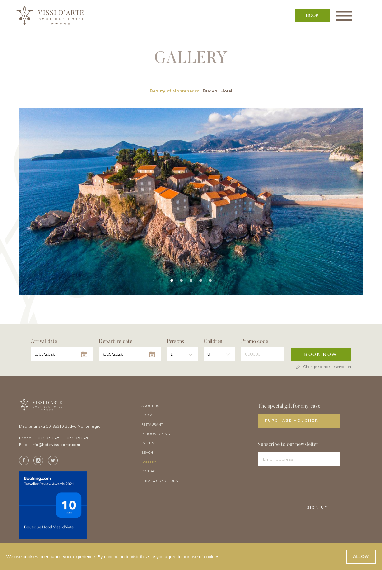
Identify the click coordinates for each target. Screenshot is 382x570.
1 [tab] (171, 281)
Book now (321, 355)
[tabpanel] (191, 202)
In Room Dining (155, 435)
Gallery (148, 463)
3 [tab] (191, 281)
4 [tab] (200, 281)
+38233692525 (46, 438)
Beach (147, 453)
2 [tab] (181, 281)
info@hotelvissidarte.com (55, 445)
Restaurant (152, 425)
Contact (149, 472)
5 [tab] (210, 281)
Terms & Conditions (159, 482)
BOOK (322, 15)
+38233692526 (75, 438)
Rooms (147, 416)
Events (147, 444)
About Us (150, 407)
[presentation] (311, 484)
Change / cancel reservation (322, 367)
